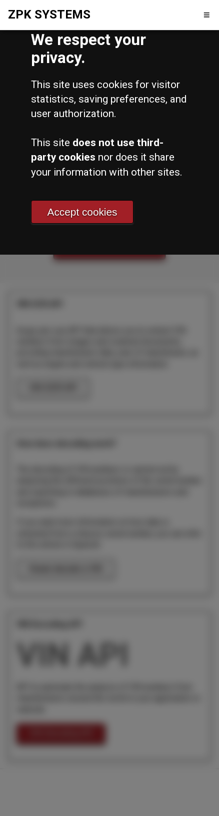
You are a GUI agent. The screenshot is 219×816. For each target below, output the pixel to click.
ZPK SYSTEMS (49, 15)
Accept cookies (83, 212)
